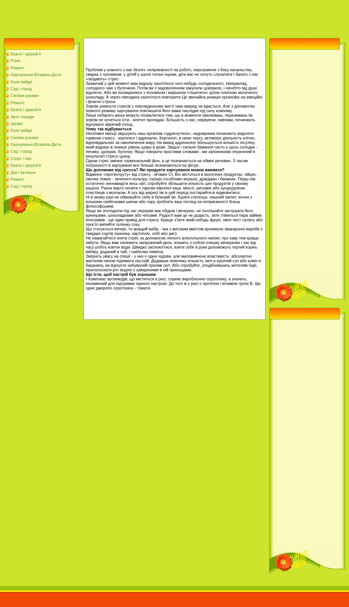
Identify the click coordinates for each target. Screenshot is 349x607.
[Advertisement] (138, 17)
